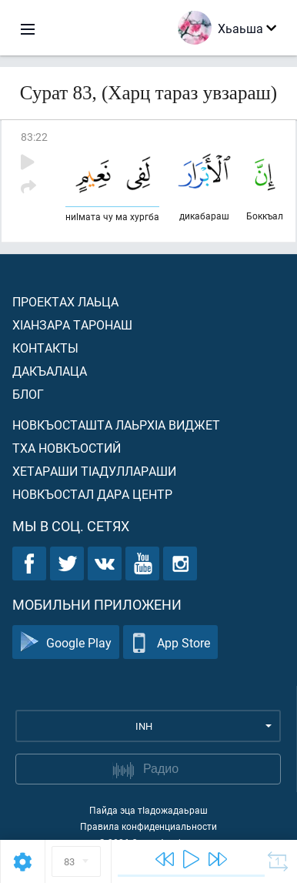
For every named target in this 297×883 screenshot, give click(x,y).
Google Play (66, 642)
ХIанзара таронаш (72, 324)
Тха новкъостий (66, 448)
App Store (170, 642)
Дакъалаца (49, 371)
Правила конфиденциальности (148, 826)
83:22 (34, 136)
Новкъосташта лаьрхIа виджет (116, 424)
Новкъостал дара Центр (92, 494)
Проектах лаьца (65, 301)
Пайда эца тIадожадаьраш (148, 810)
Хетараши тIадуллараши (94, 471)
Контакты (45, 347)
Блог (28, 394)
